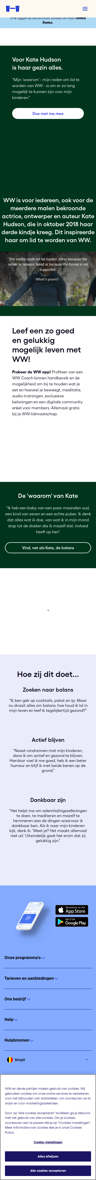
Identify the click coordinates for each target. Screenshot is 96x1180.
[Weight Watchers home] (12, 9)
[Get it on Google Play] (71, 922)
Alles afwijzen (48, 1156)
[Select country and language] (48, 1060)
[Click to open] (48, 958)
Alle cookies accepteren (48, 1171)
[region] (48, 1127)
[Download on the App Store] (71, 910)
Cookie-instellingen (48, 1142)
